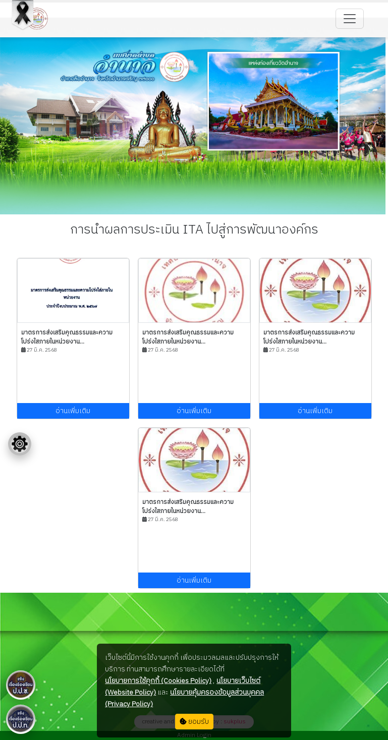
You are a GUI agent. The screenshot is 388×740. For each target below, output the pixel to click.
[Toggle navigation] (350, 19)
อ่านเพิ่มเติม (73, 411)
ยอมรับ (194, 721)
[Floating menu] (19, 444)
